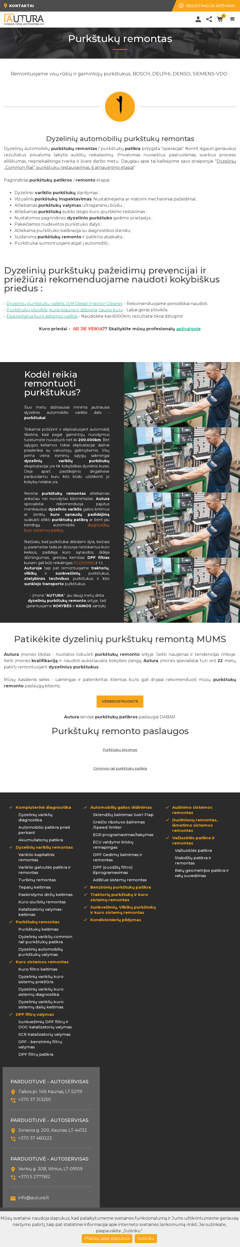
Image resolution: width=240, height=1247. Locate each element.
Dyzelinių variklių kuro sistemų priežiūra (41, 979)
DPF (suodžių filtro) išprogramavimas (113, 870)
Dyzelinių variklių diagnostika (35, 817)
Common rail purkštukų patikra (120, 768)
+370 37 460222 (35, 1138)
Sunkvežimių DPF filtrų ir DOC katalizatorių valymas (45, 1024)
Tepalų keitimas (34, 887)
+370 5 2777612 (34, 1176)
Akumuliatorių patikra (40, 839)
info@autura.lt (33, 1197)
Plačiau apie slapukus (107, 1238)
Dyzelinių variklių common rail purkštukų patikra (45, 939)
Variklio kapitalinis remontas (36, 857)
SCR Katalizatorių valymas (44, 1034)
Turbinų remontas (37, 879)
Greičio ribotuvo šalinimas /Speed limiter (119, 825)
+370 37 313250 (34, 1099)
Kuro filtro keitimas (38, 969)
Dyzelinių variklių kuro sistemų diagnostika (41, 992)
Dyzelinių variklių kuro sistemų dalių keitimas (41, 1004)
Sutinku (145, 1238)
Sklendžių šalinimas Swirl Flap (123, 814)
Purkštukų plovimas (120, 750)
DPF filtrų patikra (35, 1054)
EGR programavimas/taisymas (123, 834)
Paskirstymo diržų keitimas (45, 894)
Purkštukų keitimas (38, 929)
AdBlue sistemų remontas (120, 879)
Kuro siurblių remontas (42, 901)
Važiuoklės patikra (193, 850)
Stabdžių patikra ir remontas (193, 860)
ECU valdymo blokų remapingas (113, 844)
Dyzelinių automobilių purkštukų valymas (40, 952)
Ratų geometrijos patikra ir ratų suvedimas (202, 873)
